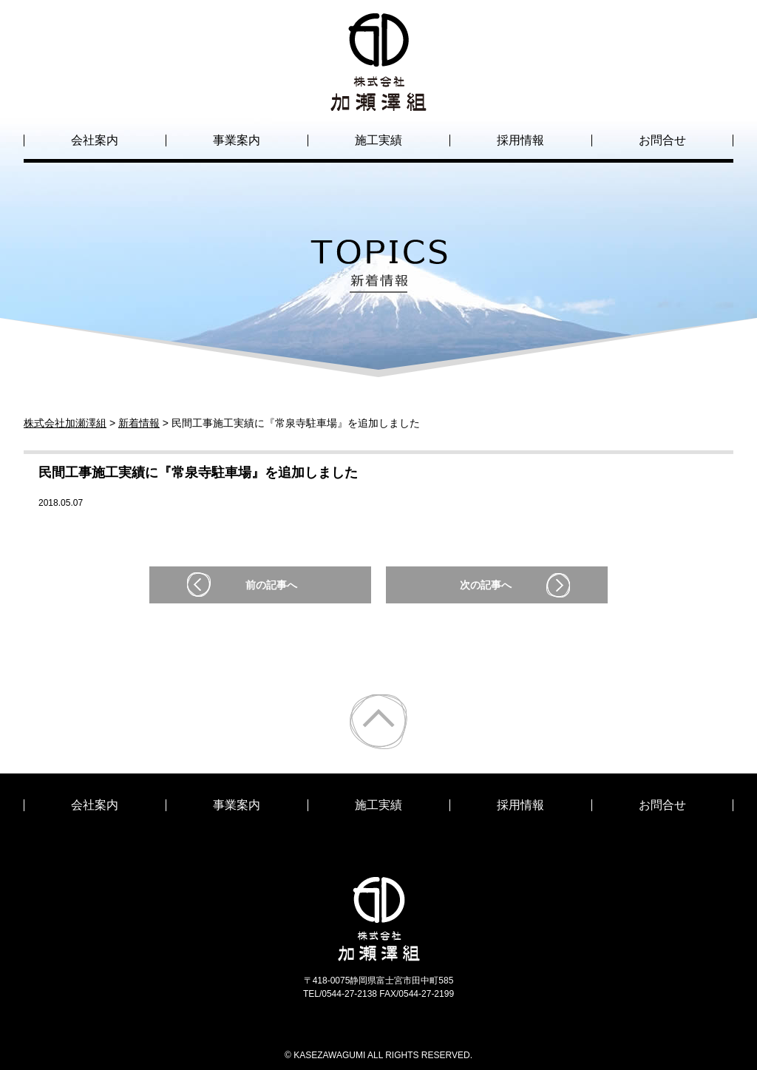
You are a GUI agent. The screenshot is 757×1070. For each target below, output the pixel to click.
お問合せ (662, 140)
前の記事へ (271, 585)
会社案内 (94, 140)
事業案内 (236, 140)
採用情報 (520, 140)
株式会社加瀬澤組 (378, 98)
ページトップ (378, 722)
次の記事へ (486, 585)
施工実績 (378, 140)
